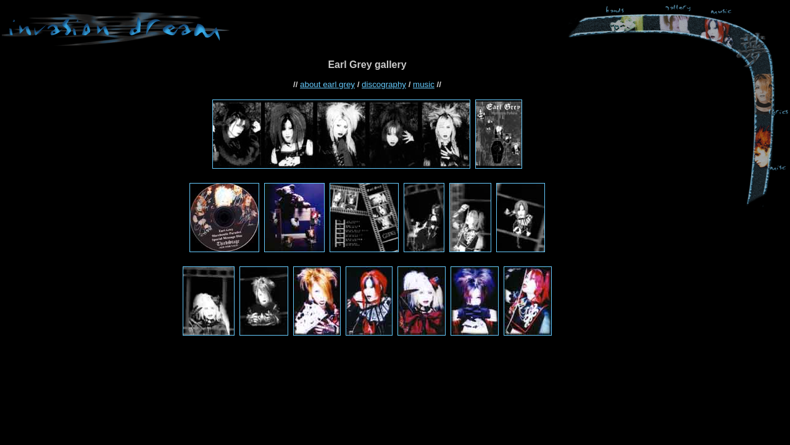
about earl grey (327, 84)
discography (384, 84)
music (423, 84)
